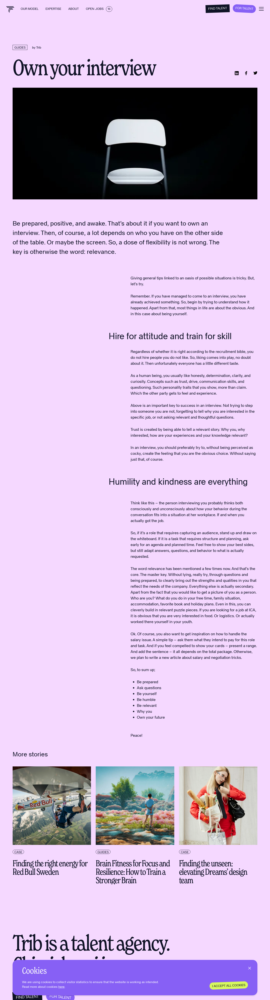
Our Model (30, 8)
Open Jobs (99, 8)
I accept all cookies (229, 985)
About (74, 8)
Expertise (53, 8)
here (61, 986)
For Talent (244, 8)
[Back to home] (10, 9)
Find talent (217, 8)
